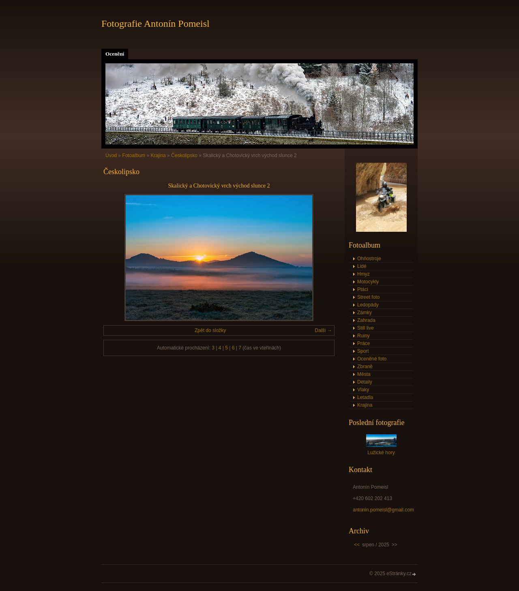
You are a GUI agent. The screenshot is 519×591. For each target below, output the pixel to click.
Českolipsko (184, 155)
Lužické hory (381, 452)
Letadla (365, 397)
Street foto (368, 297)
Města (364, 374)
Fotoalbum (133, 155)
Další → (323, 330)
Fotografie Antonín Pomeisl (155, 23)
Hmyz (363, 274)
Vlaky (363, 390)
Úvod (111, 155)
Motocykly (368, 282)
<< (357, 545)
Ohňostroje (369, 258)
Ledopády (368, 305)
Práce (363, 343)
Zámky (364, 312)
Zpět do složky (210, 330)
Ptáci (362, 289)
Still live (365, 328)
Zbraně (365, 366)
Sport (363, 351)
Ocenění (114, 54)
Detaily (364, 382)
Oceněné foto (371, 359)
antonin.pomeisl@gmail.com (383, 510)
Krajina (157, 155)
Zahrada (366, 320)
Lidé (362, 266)
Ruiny (363, 336)
